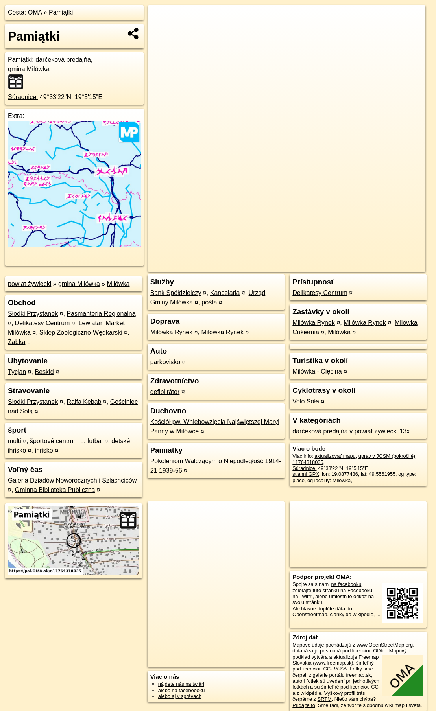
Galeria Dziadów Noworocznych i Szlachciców (72, 480)
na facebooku (346, 584)
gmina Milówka (79, 283)
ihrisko (44, 450)
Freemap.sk (327, 265)
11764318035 (307, 462)
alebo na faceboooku (181, 690)
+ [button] (161, 18)
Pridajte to (303, 705)
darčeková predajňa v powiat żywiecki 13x (351, 431)
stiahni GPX (305, 474)
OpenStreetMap (287, 265)
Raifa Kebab (84, 401)
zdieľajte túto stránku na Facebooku (332, 590)
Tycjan (17, 371)
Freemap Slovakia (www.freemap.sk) (335, 660)
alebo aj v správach (179, 696)
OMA (35, 12)
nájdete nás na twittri (181, 684)
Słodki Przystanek (33, 313)
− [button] (161, 31)
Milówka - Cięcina (317, 371)
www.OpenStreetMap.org (385, 645)
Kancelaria (225, 292)
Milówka (118, 283)
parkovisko (165, 362)
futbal (95, 441)
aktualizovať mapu (334, 456)
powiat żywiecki (29, 283)
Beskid (44, 371)
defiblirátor (165, 392)
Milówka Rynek (171, 332)
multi (14, 441)
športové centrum (54, 441)
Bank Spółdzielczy (175, 292)
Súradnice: (23, 97)
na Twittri (302, 596)
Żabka (16, 342)
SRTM (325, 699)
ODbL (379, 651)
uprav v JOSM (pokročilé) (386, 456)
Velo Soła (305, 401)
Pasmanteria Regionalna (101, 313)
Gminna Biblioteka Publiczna (55, 489)
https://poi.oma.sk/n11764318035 (389, 265)
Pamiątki (61, 12)
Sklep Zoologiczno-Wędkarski (80, 332)
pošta (209, 302)
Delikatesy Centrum (42, 323)
